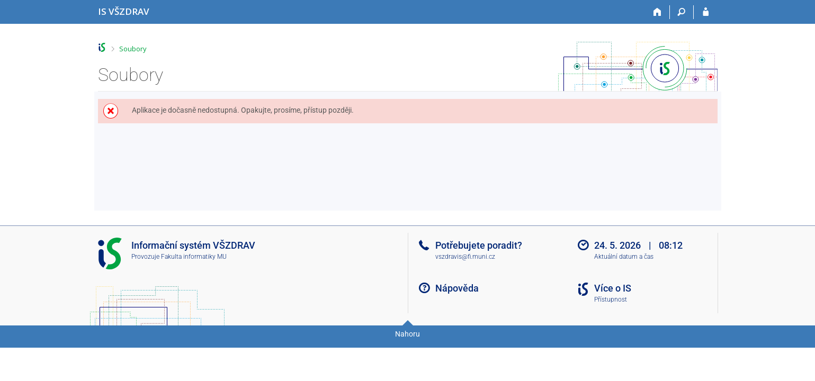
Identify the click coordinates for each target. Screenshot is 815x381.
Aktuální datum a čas (623, 256)
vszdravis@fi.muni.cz (465, 256)
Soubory (133, 48)
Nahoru (407, 334)
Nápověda (457, 288)
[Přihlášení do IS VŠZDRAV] (706, 12)
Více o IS (612, 288)
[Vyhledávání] (682, 12)
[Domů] (658, 12)
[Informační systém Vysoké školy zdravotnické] (123, 11)
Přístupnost (610, 299)
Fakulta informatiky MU (194, 256)
